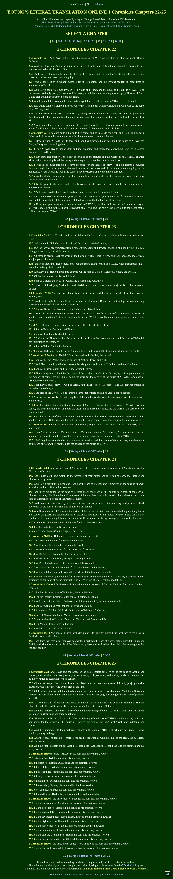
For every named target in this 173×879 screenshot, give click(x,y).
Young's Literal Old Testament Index (53, 25)
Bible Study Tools (50, 22)
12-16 (76, 41)
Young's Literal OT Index (86, 219)
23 (99, 41)
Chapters (80, 4)
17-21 (85, 41)
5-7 (60, 41)
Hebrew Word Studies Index (117, 22)
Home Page (56, 874)
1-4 (53, 41)
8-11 (67, 41)
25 (110, 41)
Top (167, 873)
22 (93, 41)
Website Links (129, 865)
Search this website (89, 22)
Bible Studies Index (128, 25)
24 (104, 41)
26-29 (118, 41)
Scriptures (99, 4)
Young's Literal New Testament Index (96, 25)
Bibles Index (69, 22)
